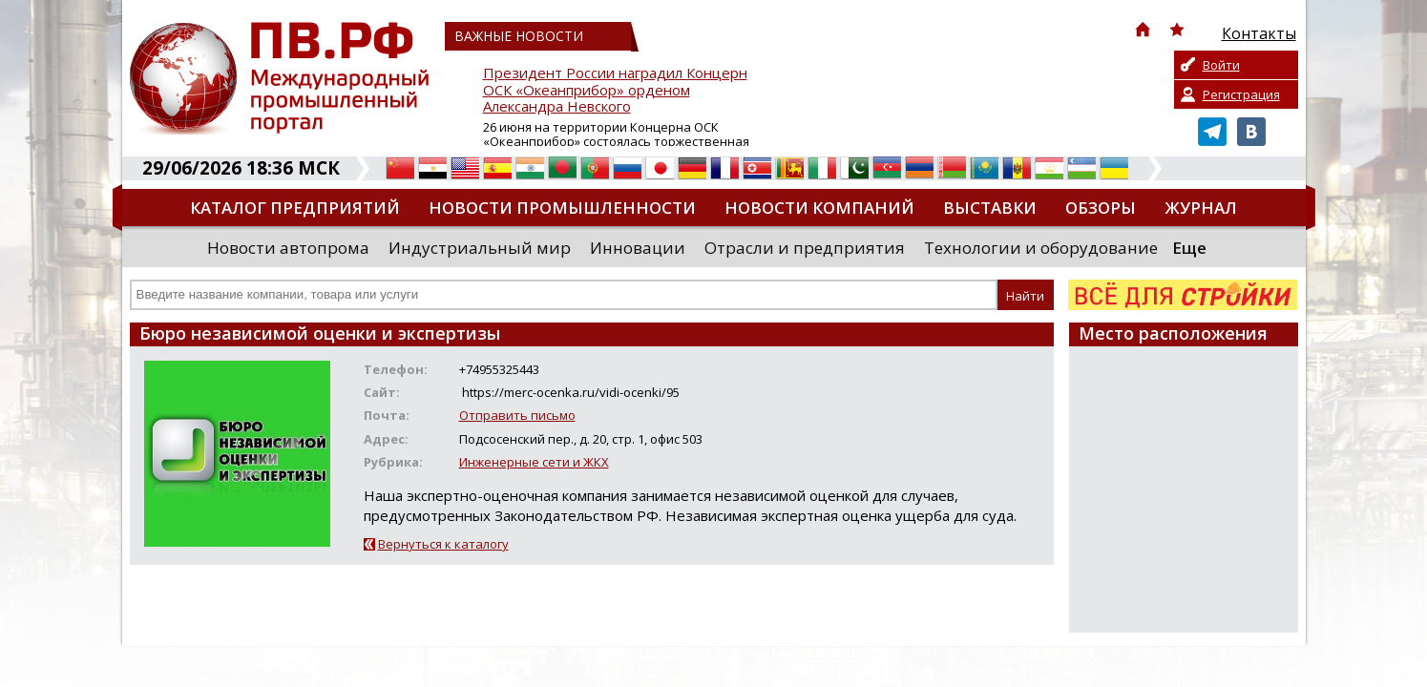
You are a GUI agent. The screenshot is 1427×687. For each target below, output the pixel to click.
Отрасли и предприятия (804, 248)
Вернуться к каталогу (443, 543)
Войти (1221, 64)
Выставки (990, 208)
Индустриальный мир (479, 248)
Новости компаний (819, 208)
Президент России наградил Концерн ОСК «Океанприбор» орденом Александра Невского (615, 90)
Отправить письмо (517, 415)
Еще (1189, 248)
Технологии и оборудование (1041, 248)
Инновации (637, 248)
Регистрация (1241, 94)
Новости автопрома (288, 248)
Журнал (1201, 208)
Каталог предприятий (295, 208)
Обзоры (1100, 208)
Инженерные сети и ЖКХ (534, 461)
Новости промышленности (562, 208)
